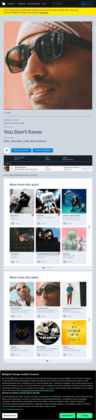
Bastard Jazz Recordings (72, 167)
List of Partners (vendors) (12, 410)
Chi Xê (78, 217)
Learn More (43, 13)
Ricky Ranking (52, 349)
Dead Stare (67, 256)
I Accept (84, 416)
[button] (6, 168)
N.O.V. (22, 310)
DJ (44, 4)
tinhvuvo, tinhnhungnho (71, 215)
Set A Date (14, 254)
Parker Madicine (68, 349)
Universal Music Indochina (71, 219)
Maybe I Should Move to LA (72, 308)
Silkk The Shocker (52, 256)
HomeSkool (15, 219)
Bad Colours (38, 141)
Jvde (26, 141)
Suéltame (66, 254)
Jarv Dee (16, 141)
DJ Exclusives (34, 4)
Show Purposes (10, 416)
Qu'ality (43, 256)
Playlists (22, 4)
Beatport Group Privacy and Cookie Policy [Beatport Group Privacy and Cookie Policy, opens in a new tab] (38, 391)
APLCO (39, 219)
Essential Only (67, 416)
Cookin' (13, 347)
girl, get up (14, 215)
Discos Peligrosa (68, 257)
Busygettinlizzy (49, 217)
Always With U (16, 308)
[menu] (11, 4)
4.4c (42, 217)
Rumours (40, 215)
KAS (6, 141)
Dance (48, 169)
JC (12, 256)
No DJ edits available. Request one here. (21, 175)
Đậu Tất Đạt (71, 217)
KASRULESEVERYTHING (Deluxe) (49, 254)
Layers (65, 347)
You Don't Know (42, 308)
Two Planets (41, 347)
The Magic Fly (41, 349)
